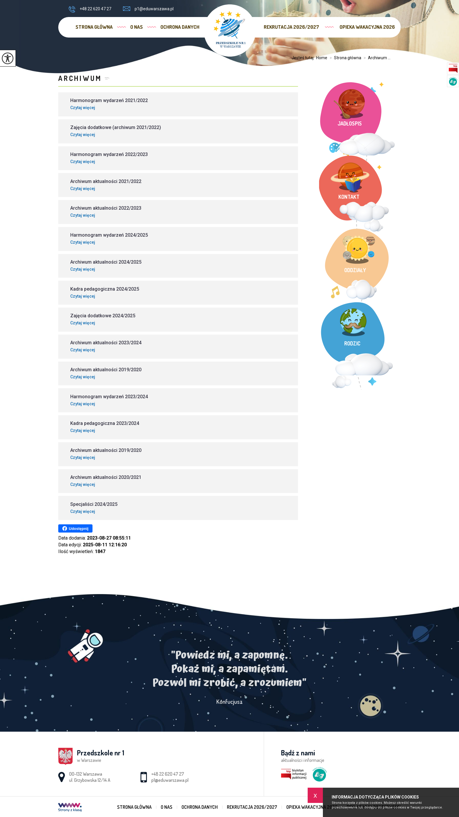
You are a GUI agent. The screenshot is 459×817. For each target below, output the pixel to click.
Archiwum (80, 78)
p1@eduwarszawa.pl (148, 8)
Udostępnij (75, 528)
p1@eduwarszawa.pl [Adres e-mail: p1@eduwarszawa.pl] (170, 780)
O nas (136, 27)
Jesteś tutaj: (304, 58)
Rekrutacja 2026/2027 (291, 27)
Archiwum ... (376, 58)
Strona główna (94, 27)
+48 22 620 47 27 (89, 9)
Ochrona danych (179, 27)
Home (321, 58)
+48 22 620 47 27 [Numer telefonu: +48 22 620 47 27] (167, 774)
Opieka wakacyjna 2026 (367, 27)
